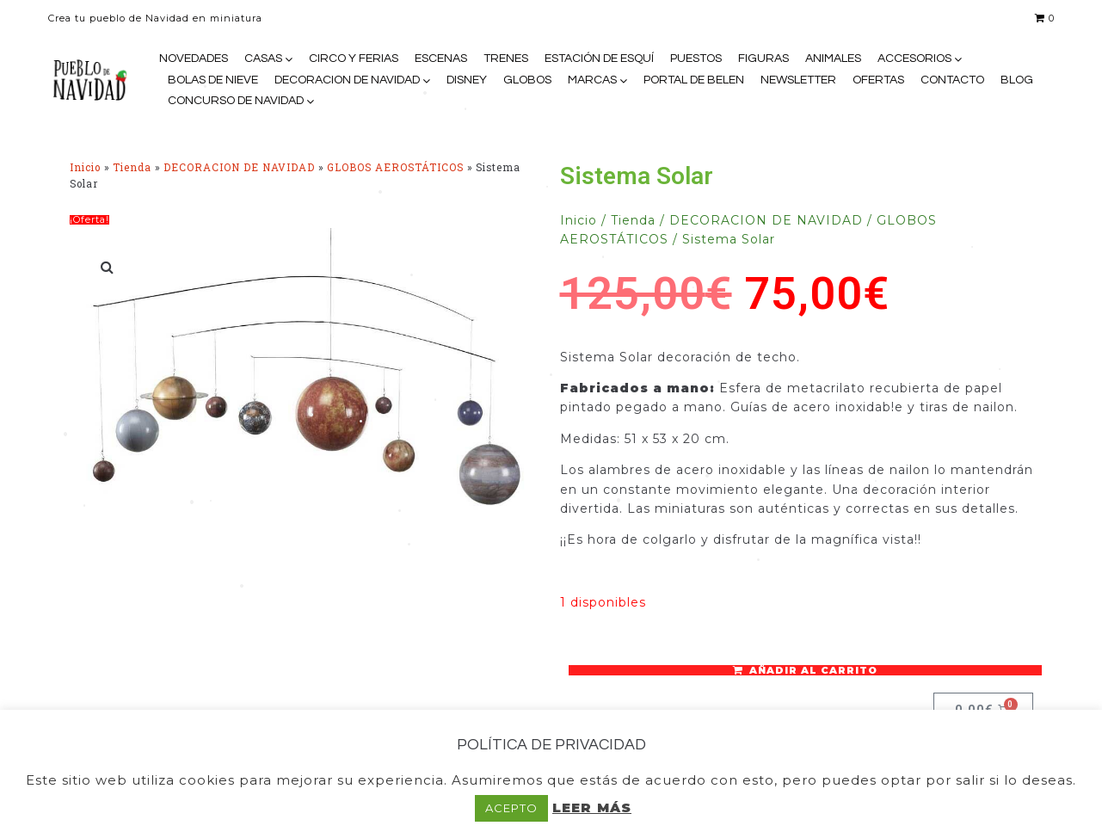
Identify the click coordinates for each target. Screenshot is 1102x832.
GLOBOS (527, 80)
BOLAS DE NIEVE (213, 80)
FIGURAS (763, 58)
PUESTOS (696, 58)
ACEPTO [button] (511, 808)
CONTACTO (952, 80)
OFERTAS (878, 80)
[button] (108, 266)
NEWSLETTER (798, 80)
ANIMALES (833, 58)
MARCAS (592, 80)
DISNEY (466, 80)
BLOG (1016, 80)
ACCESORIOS (914, 58)
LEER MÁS (591, 807)
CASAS (263, 58)
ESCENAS (441, 58)
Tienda (132, 167)
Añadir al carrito (813, 670)
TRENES (505, 58)
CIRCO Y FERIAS (353, 58)
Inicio (85, 167)
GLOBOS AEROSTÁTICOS (395, 167)
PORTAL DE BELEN (693, 80)
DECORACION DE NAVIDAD (347, 80)
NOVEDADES (193, 58)
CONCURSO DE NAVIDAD (236, 101)
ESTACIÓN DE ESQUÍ (599, 58)
